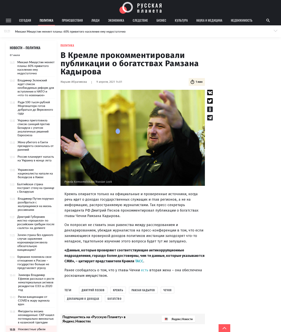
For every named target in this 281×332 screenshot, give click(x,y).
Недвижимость (241, 20)
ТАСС (139, 261)
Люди (95, 20)
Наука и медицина (209, 20)
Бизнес (161, 20)
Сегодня (25, 20)
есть (145, 270)
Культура (181, 20)
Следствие (140, 20)
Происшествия (72, 20)
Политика (46, 20)
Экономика (116, 20)
